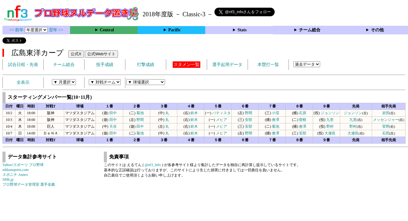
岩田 (386, 113)
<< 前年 (17, 30)
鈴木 (194, 113)
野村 (330, 126)
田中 (113, 113)
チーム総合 (309, 30)
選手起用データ (227, 64)
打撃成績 (145, 64)
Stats (242, 30)
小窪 (275, 113)
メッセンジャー (386, 120)
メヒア (221, 120)
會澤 (275, 120)
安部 (248, 120)
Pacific (174, 30)
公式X (76, 54)
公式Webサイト (101, 54)
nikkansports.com (15, 170)
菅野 (386, 126)
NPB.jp (8, 179)
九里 (330, 120)
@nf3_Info (153, 165)
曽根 (302, 120)
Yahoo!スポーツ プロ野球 (23, 165)
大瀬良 (329, 133)
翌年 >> (56, 30)
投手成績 (104, 64)
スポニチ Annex (15, 175)
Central (107, 30)
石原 (302, 113)
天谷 (113, 126)
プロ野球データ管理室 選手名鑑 (28, 184)
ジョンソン (330, 113)
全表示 (23, 82)
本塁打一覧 (268, 64)
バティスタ (221, 113)
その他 (377, 30)
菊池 (140, 113)
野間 (248, 113)
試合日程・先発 (23, 64)
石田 (386, 133)
